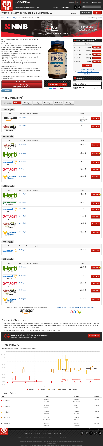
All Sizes (17, 101)
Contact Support (28, 432)
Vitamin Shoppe (9, 178)
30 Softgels (69, 101)
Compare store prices (87, 68)
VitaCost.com (9, 129)
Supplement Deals (96, 2)
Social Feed (85, 2)
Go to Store (97, 46)
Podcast (71, 2)
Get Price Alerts (86, 13)
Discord (51, 435)
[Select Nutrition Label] (87, 79)
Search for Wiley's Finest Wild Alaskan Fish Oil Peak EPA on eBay (75, 306)
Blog (77, 2)
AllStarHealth (9, 203)
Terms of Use (57, 432)
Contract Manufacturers (40, 435)
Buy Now (97, 13)
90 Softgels (58, 101)
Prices (73, 12)
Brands (55, 7)
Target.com (10, 170)
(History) (73, 13)
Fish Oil (100, 17)
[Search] (92, 6)
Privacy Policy (47, 432)
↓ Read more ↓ (6, 89)
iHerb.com (9, 156)
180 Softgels (27, 101)
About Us (37, 432)
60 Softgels (37, 101)
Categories (65, 7)
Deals (19, 435)
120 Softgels (48, 101)
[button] (51, 89)
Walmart (9, 163)
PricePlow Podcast (61, 435)
